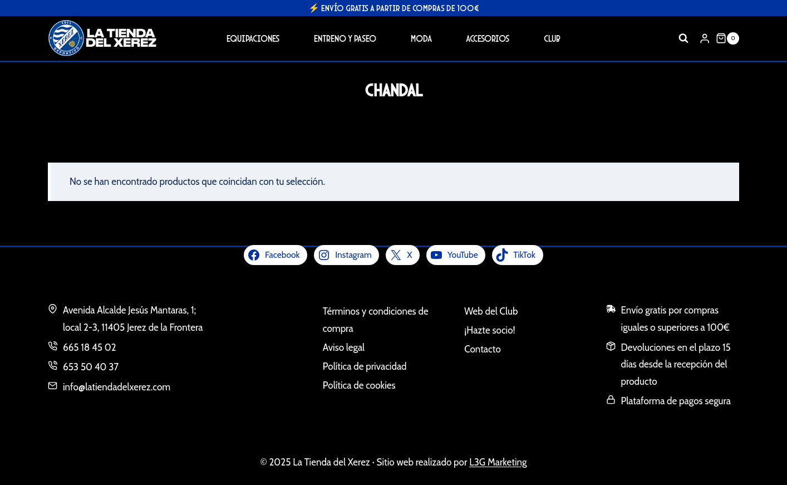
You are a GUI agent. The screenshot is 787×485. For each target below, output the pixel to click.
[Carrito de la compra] (727, 38)
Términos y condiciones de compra (376, 320)
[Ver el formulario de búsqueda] (683, 38)
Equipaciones (253, 38)
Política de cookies (359, 385)
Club (552, 38)
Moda (421, 38)
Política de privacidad (365, 366)
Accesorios (487, 38)
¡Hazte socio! (489, 330)
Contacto (482, 349)
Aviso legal (344, 347)
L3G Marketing (498, 462)
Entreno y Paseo (345, 38)
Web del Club (491, 311)
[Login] (704, 38)
